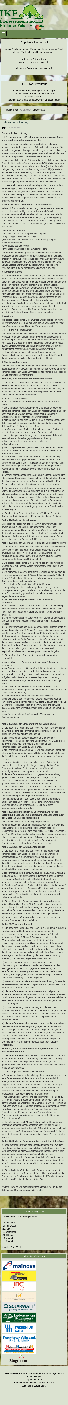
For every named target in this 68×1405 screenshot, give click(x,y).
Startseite (25, 110)
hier (42, 1190)
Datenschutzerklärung (15, 122)
